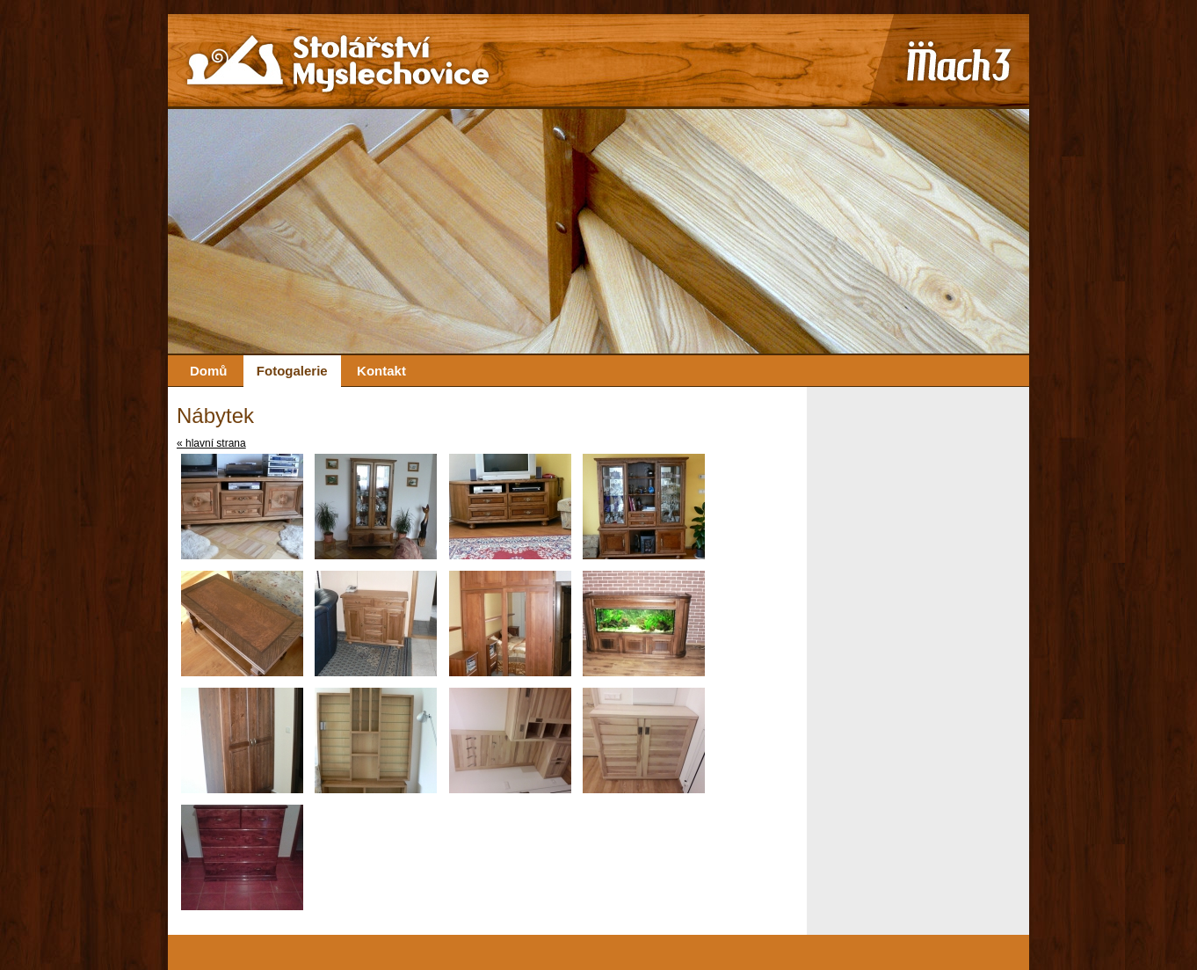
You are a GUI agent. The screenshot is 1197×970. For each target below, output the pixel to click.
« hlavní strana (211, 443)
